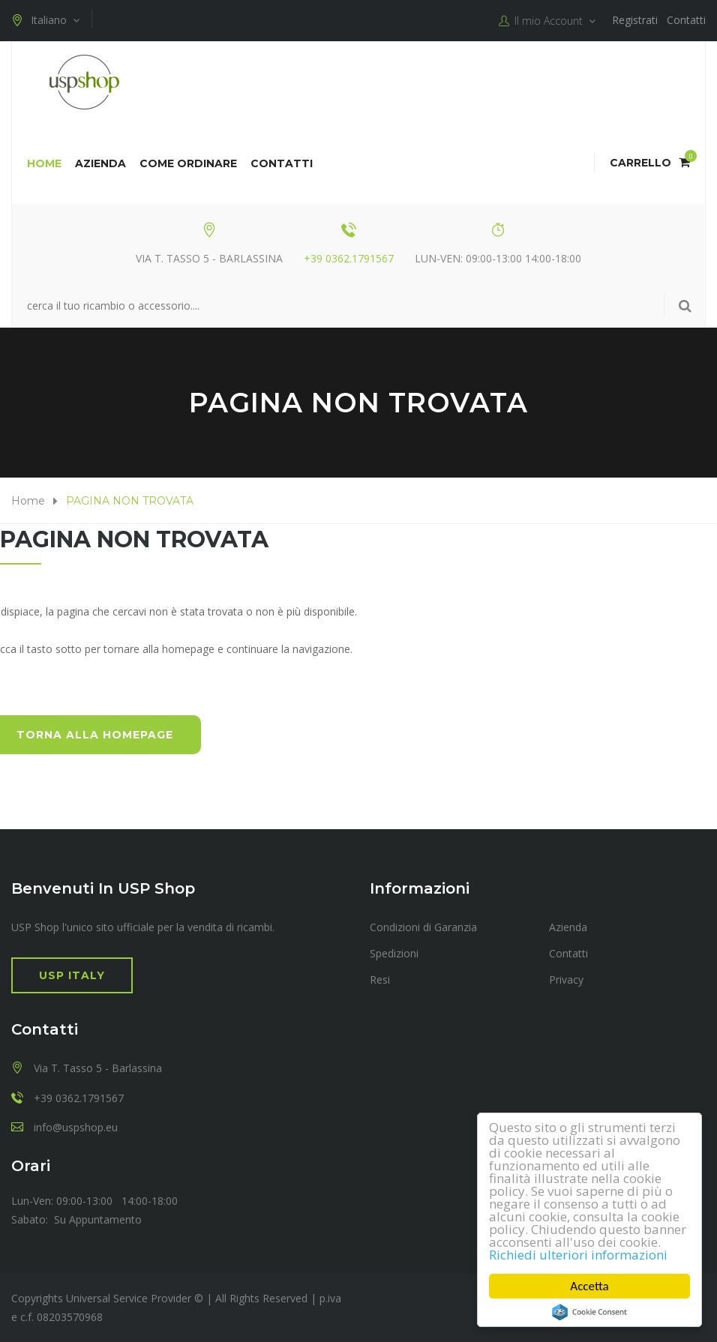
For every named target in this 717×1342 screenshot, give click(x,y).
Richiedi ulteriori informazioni (578, 1254)
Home (44, 163)
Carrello (650, 162)
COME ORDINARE (188, 163)
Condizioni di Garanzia (423, 927)
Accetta (590, 1286)
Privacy (566, 979)
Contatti (686, 20)
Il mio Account (547, 21)
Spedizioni (394, 953)
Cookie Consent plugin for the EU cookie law (589, 1312)
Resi (380, 979)
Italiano (45, 20)
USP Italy (72, 975)
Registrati (635, 20)
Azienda (100, 163)
